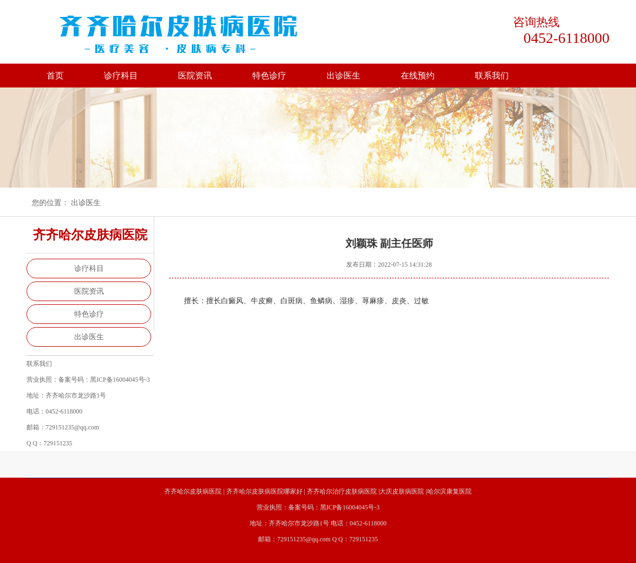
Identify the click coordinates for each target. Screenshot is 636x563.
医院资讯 (195, 75)
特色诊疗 (269, 75)
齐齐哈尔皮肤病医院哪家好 (264, 491)
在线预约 (418, 75)
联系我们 (492, 75)
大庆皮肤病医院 (401, 491)
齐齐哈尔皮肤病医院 (193, 491)
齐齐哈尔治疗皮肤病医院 (342, 491)
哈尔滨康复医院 (449, 491)
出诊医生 (343, 75)
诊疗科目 (121, 75)
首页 (55, 75)
